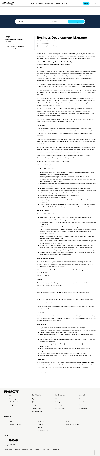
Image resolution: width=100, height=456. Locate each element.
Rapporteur (41, 421)
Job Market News (49, 3)
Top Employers (39, 3)
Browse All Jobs (13, 399)
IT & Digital (8, 41)
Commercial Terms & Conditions (31, 450)
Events (68, 421)
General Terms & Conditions (12, 450)
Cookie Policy (55, 450)
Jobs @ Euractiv (13, 405)
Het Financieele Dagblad (60, 141)
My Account (35, 399)
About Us (81, 399)
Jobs (33, 3)
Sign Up (86, 3)
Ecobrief (40, 427)
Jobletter (11, 421)
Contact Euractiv (83, 408)
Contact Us (63, 3)
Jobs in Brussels (13, 402)
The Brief (40, 424)
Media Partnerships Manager (14, 39)
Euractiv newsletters (15, 424)
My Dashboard (59, 399)
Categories (35, 405)
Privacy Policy (45, 450)
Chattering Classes (43, 430)
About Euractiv (83, 405)
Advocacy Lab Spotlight (73, 424)
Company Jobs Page (87, 363)
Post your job (59, 405)
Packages (56, 3)
